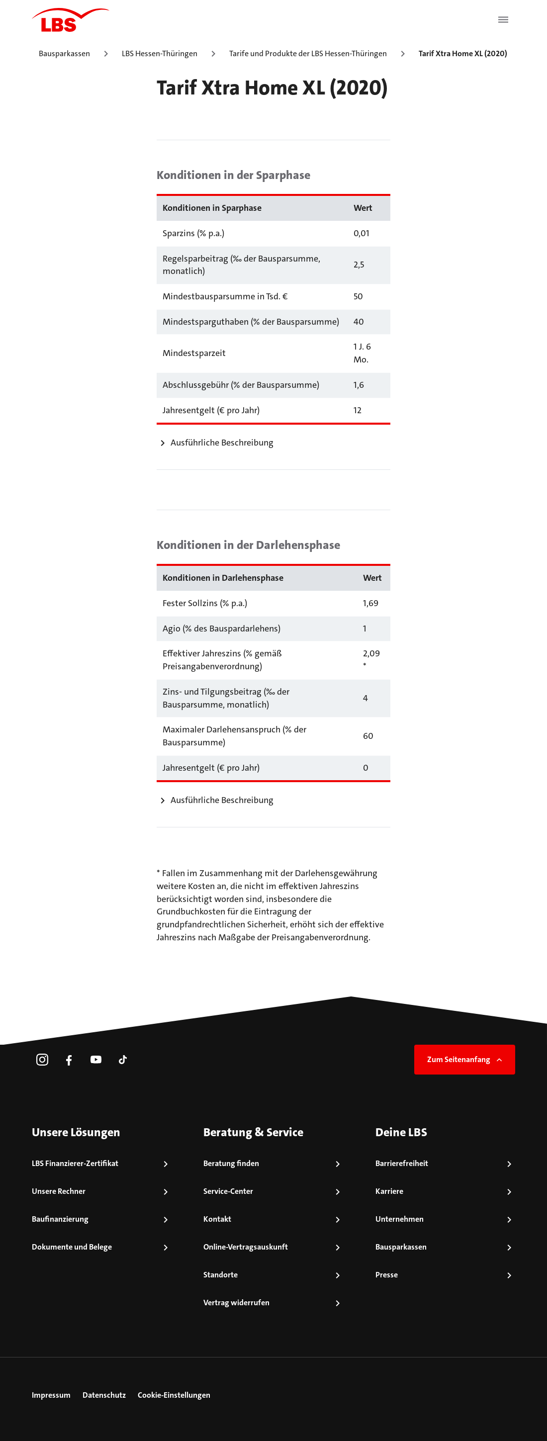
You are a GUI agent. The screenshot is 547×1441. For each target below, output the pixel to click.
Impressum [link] (51, 1395)
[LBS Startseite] (70, 20)
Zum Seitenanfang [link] (465, 1059)
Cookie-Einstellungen (174, 1395)
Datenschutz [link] (104, 1395)
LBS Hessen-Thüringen (159, 53)
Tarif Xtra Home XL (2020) (463, 53)
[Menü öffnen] (503, 20)
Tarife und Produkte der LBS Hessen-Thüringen (308, 53)
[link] (42, 1059)
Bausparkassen (64, 53)
